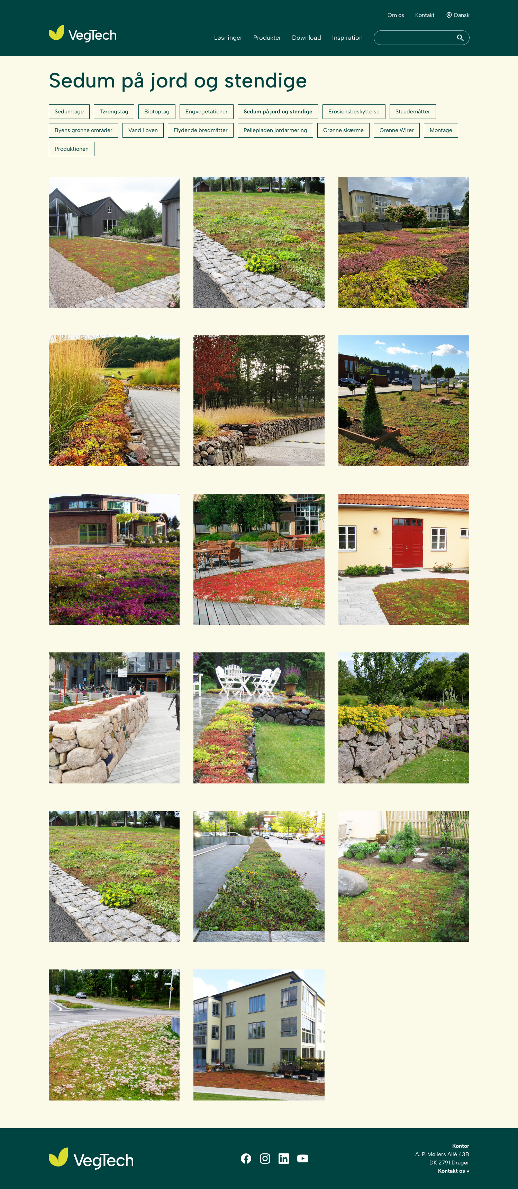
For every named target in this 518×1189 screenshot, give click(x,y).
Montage (441, 130)
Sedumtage (69, 111)
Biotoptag (157, 111)
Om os (396, 15)
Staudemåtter (413, 111)
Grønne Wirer (397, 130)
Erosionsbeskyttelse (354, 111)
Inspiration (347, 37)
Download (306, 37)
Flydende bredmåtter (201, 130)
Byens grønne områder (83, 130)
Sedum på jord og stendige (278, 111)
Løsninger (228, 37)
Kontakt (425, 15)
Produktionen (72, 149)
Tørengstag (114, 111)
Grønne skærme (343, 130)
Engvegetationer (206, 111)
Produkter (267, 37)
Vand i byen (143, 130)
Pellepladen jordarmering (275, 130)
